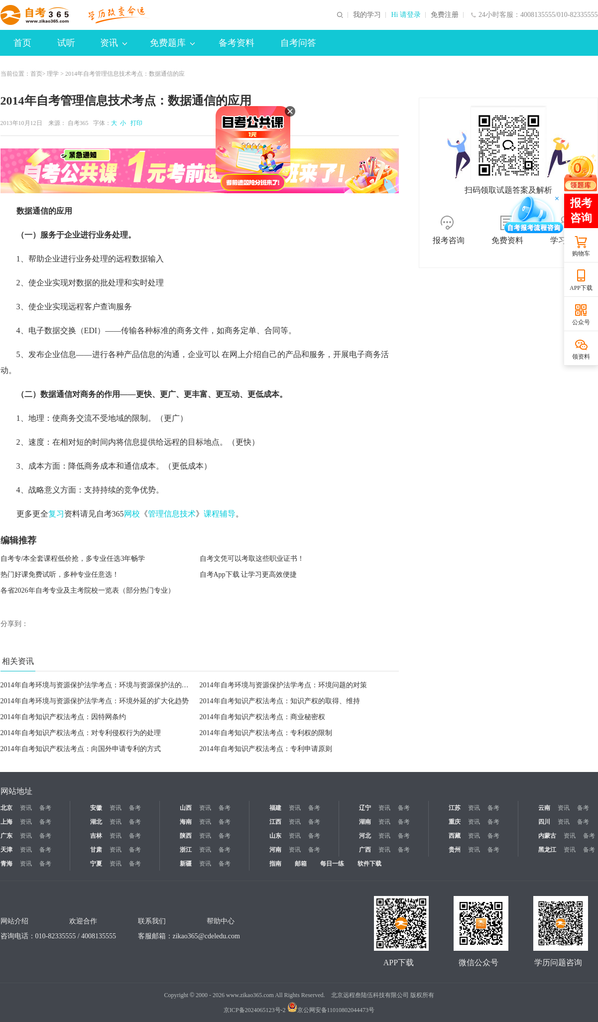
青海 (6, 863)
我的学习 (367, 14)
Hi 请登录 (406, 14)
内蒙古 (547, 835)
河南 (275, 849)
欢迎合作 (83, 921)
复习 (56, 514)
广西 (365, 849)
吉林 (96, 835)
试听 (66, 43)
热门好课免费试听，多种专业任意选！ (59, 574)
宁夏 (96, 863)
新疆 (186, 863)
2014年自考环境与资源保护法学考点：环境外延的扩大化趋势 (94, 701)
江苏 (455, 807)
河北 (365, 835)
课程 (212, 514)
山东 (275, 835)
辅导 (228, 514)
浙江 (186, 849)
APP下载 (581, 287)
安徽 (96, 807)
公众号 (581, 322)
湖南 (365, 821)
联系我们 (152, 921)
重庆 (455, 821)
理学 (53, 73)
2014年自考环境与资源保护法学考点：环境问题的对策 (283, 685)
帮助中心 (221, 921)
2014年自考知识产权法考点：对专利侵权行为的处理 (80, 733)
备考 (45, 807)
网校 (132, 514)
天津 (6, 849)
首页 (22, 43)
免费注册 (445, 14)
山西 (186, 807)
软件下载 (369, 863)
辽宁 (365, 807)
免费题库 (172, 43)
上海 (6, 821)
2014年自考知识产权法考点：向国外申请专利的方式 (80, 749)
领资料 (581, 356)
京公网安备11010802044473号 (331, 1010)
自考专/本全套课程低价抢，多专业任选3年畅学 (72, 558)
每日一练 (332, 863)
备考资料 (236, 43)
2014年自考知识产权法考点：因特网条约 (63, 717)
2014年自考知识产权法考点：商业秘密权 (262, 717)
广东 (6, 835)
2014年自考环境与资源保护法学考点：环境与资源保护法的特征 (98, 685)
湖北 (96, 821)
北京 (6, 807)
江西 (275, 821)
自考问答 (298, 43)
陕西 (186, 835)
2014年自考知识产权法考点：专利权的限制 (266, 733)
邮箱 (301, 863)
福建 (275, 807)
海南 (186, 821)
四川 (544, 821)
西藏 (455, 835)
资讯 (113, 43)
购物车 (581, 253)
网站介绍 (14, 921)
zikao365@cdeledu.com (206, 936)
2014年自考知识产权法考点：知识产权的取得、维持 (280, 701)
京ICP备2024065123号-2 (255, 1010)
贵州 (455, 849)
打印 (134, 123)
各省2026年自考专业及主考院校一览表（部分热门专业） (87, 590)
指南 (275, 863)
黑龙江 (547, 849)
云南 (544, 807)
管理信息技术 (172, 514)
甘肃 (96, 849)
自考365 (78, 123)
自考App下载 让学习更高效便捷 (248, 574)
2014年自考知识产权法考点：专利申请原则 (266, 749)
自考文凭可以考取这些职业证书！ (252, 558)
